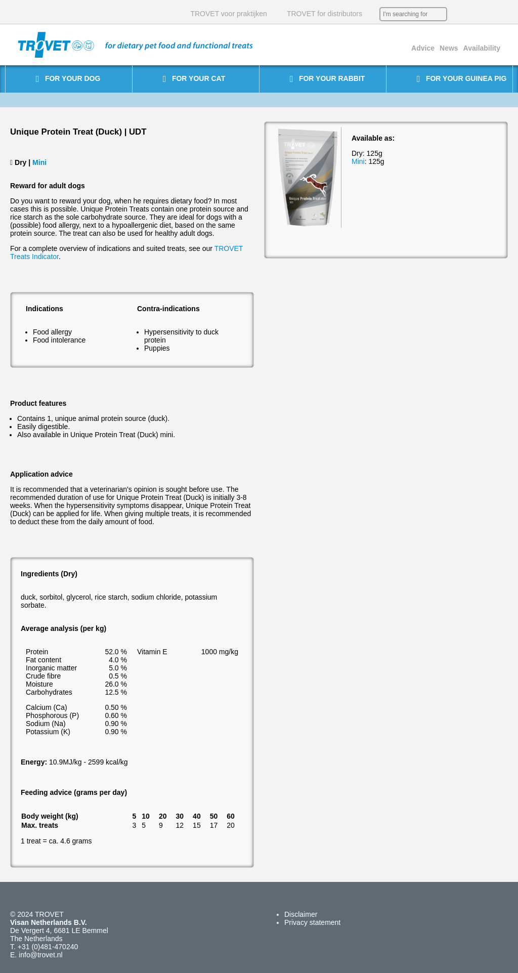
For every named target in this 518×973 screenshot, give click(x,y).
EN (472, 14)
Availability (481, 48)
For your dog (68, 78)
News (449, 48)
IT (503, 14)
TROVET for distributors (324, 14)
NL (457, 14)
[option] (308, 177)
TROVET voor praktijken (228, 14)
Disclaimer (300, 914)
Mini (39, 162)
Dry (20, 162)
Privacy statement (312, 922)
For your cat (194, 78)
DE (488, 14)
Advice (423, 48)
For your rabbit (327, 78)
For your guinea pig (462, 78)
